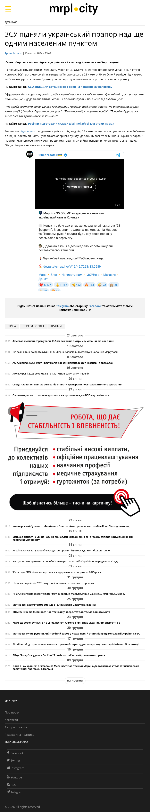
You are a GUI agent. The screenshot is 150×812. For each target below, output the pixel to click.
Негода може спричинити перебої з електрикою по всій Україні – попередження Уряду (65, 561)
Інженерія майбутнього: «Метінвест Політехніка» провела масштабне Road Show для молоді (71, 526)
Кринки (56, 326)
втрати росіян (33, 326)
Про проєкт (13, 712)
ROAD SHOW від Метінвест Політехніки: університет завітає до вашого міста (61, 612)
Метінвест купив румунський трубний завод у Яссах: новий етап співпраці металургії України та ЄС (76, 633)
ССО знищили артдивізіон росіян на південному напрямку (70, 87)
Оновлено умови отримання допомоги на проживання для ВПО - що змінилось (60, 395)
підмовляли (28, 131)
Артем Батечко (13, 53)
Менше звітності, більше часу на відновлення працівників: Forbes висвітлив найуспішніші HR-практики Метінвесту (72, 538)
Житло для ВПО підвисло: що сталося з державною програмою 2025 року (56, 572)
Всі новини (75, 680)
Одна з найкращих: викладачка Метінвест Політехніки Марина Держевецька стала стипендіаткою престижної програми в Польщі (75, 667)
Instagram (15, 768)
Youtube (14, 777)
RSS (11, 785)
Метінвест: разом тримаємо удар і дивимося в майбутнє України (54, 604)
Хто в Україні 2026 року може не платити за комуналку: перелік (50, 373)
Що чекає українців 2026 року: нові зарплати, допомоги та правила (53, 583)
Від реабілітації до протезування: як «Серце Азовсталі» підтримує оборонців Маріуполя (65, 352)
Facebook (95, 306)
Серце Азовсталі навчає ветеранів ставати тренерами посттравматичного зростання (67, 384)
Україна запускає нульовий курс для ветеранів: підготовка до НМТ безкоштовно (61, 550)
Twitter (13, 760)
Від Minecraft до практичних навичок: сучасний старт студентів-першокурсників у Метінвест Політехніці (75, 644)
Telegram (62, 306)
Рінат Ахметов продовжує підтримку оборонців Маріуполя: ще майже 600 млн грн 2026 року (68, 593)
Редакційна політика (19, 735)
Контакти (11, 720)
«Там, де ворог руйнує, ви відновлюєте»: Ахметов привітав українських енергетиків (66, 622)
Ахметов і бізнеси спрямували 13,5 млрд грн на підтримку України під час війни (63, 341)
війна (12, 326)
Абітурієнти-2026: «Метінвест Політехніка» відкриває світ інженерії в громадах (62, 362)
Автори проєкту (16, 727)
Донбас (11, 22)
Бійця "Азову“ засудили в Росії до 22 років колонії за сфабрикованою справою (59, 655)
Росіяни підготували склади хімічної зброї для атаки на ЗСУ (71, 123)
